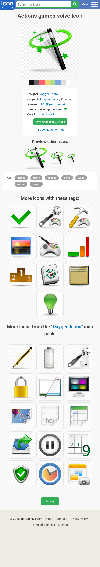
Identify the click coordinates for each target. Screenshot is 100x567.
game (36, 177)
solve (67, 177)
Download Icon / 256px (50, 122)
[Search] (75, 4)
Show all (50, 501)
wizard (36, 184)
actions (52, 177)
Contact (61, 518)
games (21, 177)
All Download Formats (50, 129)
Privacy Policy (79, 518)
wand (81, 177)
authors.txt (49, 114)
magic (20, 184)
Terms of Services (43, 524)
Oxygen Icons (49, 99)
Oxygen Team (49, 94)
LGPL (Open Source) (51, 104)
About (49, 518)
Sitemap (63, 524)
